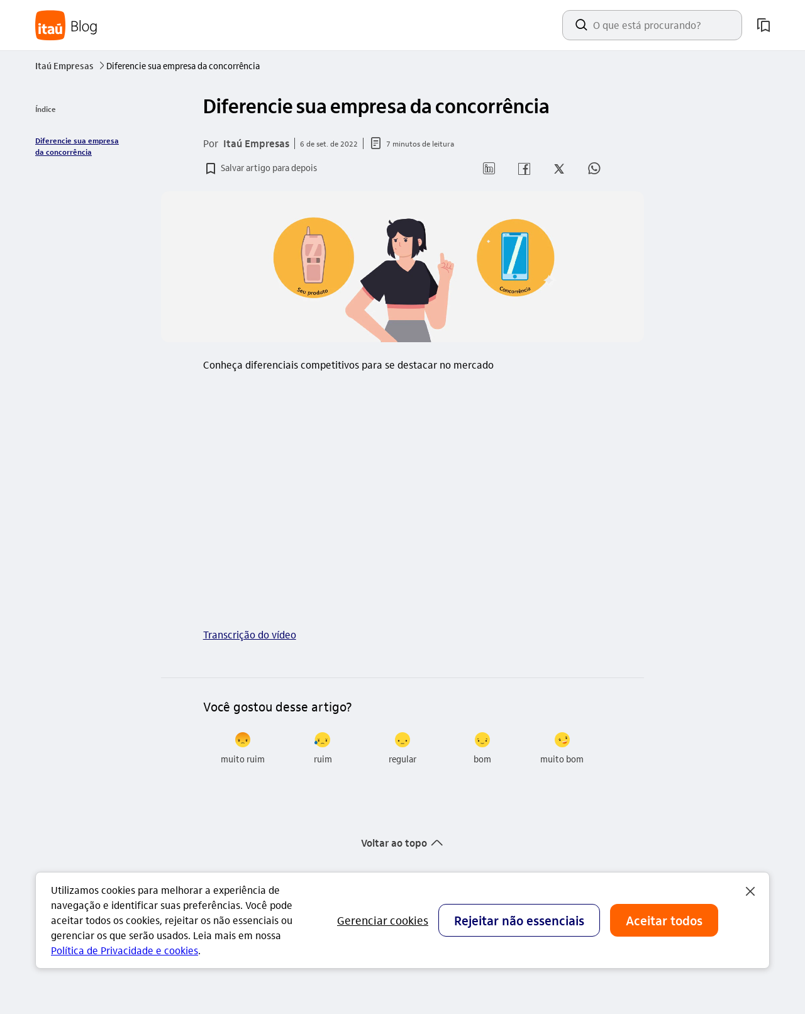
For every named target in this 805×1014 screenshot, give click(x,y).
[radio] (243, 748)
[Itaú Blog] (66, 25)
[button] (260, 168)
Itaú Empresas (70, 65)
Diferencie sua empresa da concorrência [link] (77, 146)
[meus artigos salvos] (763, 25)
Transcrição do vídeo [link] (249, 634)
